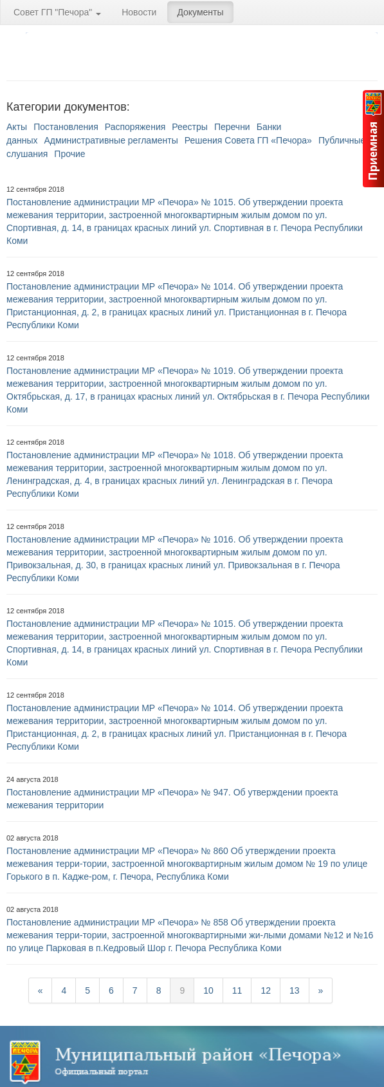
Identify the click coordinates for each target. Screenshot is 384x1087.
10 (208, 990)
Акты (16, 127)
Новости (139, 12)
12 (266, 990)
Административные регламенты (111, 140)
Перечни (232, 127)
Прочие (69, 154)
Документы (200, 12)
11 (237, 990)
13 (294, 990)
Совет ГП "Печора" (57, 12)
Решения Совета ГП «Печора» (248, 140)
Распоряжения (135, 127)
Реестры (190, 127)
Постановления (65, 127)
